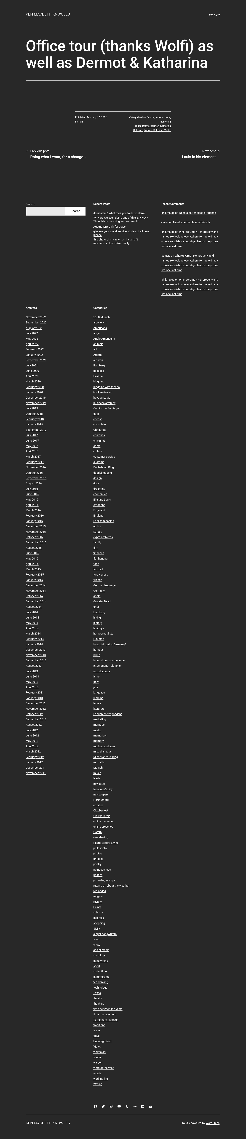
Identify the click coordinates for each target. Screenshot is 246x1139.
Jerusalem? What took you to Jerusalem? (119, 213)
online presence (103, 826)
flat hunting (100, 558)
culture (97, 451)
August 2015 (34, 547)
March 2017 (33, 456)
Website (214, 15)
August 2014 (34, 606)
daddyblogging (102, 472)
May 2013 (32, 681)
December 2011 (36, 767)
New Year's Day (102, 789)
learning (98, 698)
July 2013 (32, 671)
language (99, 692)
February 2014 (35, 638)
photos (97, 853)
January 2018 (34, 424)
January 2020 (34, 392)
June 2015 (32, 553)
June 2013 (32, 676)
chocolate (99, 424)
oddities (98, 805)
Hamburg (99, 612)
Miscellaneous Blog (105, 757)
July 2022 (32, 333)
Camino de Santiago (106, 408)
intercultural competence (109, 660)
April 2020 (32, 376)
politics (97, 875)
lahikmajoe (167, 212)
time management (104, 1014)
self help (98, 917)
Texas (97, 993)
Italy (96, 681)
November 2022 (36, 317)
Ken (81, 121)
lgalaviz (165, 255)
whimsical (99, 1052)
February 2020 (35, 387)
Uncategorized (102, 1041)
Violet (97, 1046)
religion (98, 896)
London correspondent (107, 714)
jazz (95, 687)
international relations (107, 665)
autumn (98, 360)
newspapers (101, 794)
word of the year (103, 1068)
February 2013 (35, 692)
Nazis (96, 778)
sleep (96, 939)
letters (97, 703)
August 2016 (34, 483)
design (97, 478)
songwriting (100, 960)
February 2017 (35, 462)
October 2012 (34, 714)
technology (100, 987)
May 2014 (32, 622)
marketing (165, 121)
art (95, 349)
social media (101, 950)
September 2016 (36, 478)
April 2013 (32, 687)
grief (96, 606)
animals (98, 344)
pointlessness (102, 869)
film (95, 547)
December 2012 (36, 703)
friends (97, 580)
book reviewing (102, 392)
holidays (98, 628)
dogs (96, 483)
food (96, 563)
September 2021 (36, 360)
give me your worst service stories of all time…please (122, 233)
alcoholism (100, 322)
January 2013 (34, 698)
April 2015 (32, 563)
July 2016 (32, 488)
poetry (97, 864)
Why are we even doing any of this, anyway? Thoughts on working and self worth (120, 219)
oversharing (100, 837)
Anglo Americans (104, 338)
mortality (98, 762)
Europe (97, 531)
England (98, 515)
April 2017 (32, 451)
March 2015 (33, 569)
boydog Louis (101, 397)
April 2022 (32, 344)
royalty (97, 901)
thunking (98, 1003)
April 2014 (32, 628)
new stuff (99, 783)
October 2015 (34, 537)
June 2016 (32, 494)
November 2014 (36, 590)
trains (96, 1030)
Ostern (97, 832)
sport (96, 966)
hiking (97, 617)
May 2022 (32, 338)
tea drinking (100, 982)
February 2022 (35, 349)
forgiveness (100, 574)
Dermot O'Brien (150, 125)
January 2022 (34, 354)
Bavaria (98, 376)
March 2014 (33, 633)
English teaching (103, 521)
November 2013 (36, 655)
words (97, 1073)
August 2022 (34, 328)
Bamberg (99, 365)
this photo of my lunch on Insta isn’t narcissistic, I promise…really (115, 241)
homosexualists (103, 633)
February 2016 (35, 515)
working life (100, 1078)
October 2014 (34, 596)
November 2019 (36, 403)
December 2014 (36, 585)
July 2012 (32, 730)
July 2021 (32, 365)
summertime (101, 976)
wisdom (98, 1062)
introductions (163, 117)
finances (98, 553)
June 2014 (32, 617)
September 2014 (36, 601)
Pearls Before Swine (105, 842)
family (97, 542)
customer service (104, 456)
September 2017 (36, 429)
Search (30, 204)
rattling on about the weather (111, 885)
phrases (98, 858)
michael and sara (104, 746)
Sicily (96, 928)
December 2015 (36, 526)
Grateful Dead (102, 601)
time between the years (108, 1009)
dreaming (99, 488)
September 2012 (36, 719)
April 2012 (32, 746)
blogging (98, 381)
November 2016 (36, 467)
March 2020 (33, 381)
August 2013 (34, 665)
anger (96, 333)
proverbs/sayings (104, 880)
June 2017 (32, 440)
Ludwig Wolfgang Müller (157, 130)
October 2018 (34, 413)
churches (99, 435)
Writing (97, 1084)
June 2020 (32, 370)
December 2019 (36, 397)
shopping (99, 923)
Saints (97, 907)
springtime (100, 971)
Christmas (99, 429)
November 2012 (36, 708)
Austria (151, 117)
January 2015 (34, 580)
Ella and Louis (102, 499)
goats (96, 596)
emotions (99, 505)
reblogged (99, 891)
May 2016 (32, 499)
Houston (98, 638)
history (97, 622)
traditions (99, 1025)
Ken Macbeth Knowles (48, 14)
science (98, 912)
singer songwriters (105, 934)
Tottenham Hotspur (105, 1019)
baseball (98, 370)
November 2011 (36, 773)
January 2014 (34, 644)
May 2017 (32, 446)
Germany (99, 590)
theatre (97, 998)
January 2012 (34, 762)
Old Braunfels (101, 816)
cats (96, 413)
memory (98, 740)
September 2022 (36, 322)
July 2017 (32, 435)
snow (96, 944)
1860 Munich (101, 317)
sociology (99, 955)
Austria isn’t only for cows (109, 226)
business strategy (104, 403)
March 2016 (33, 510)
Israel (96, 676)
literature (98, 708)
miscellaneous (102, 751)
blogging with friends (106, 387)
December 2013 (36, 649)
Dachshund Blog (103, 467)
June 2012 (32, 735)
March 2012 (33, 751)
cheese (97, 419)
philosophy (100, 848)
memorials (100, 735)
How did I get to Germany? (109, 644)
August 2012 (34, 724)
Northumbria (101, 799)
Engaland (99, 510)
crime (96, 446)
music (97, 773)
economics (100, 494)
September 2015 (36, 542)
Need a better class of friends (197, 212)
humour (98, 649)
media (97, 730)
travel (96, 1035)
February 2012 (35, 757)
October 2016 (34, 472)
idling (96, 655)
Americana (100, 328)
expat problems (103, 537)
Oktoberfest (100, 810)
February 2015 (35, 574)
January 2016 (34, 521)
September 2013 (36, 660)
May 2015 (32, 558)
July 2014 (32, 612)
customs (98, 462)
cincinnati (99, 440)
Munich (98, 767)
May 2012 (32, 740)
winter (97, 1057)
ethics (97, 526)
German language (104, 585)
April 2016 (32, 505)
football (98, 569)
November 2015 (36, 531)
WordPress (212, 1123)
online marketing (103, 821)
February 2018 (35, 419)
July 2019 (32, 408)
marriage (99, 724)
